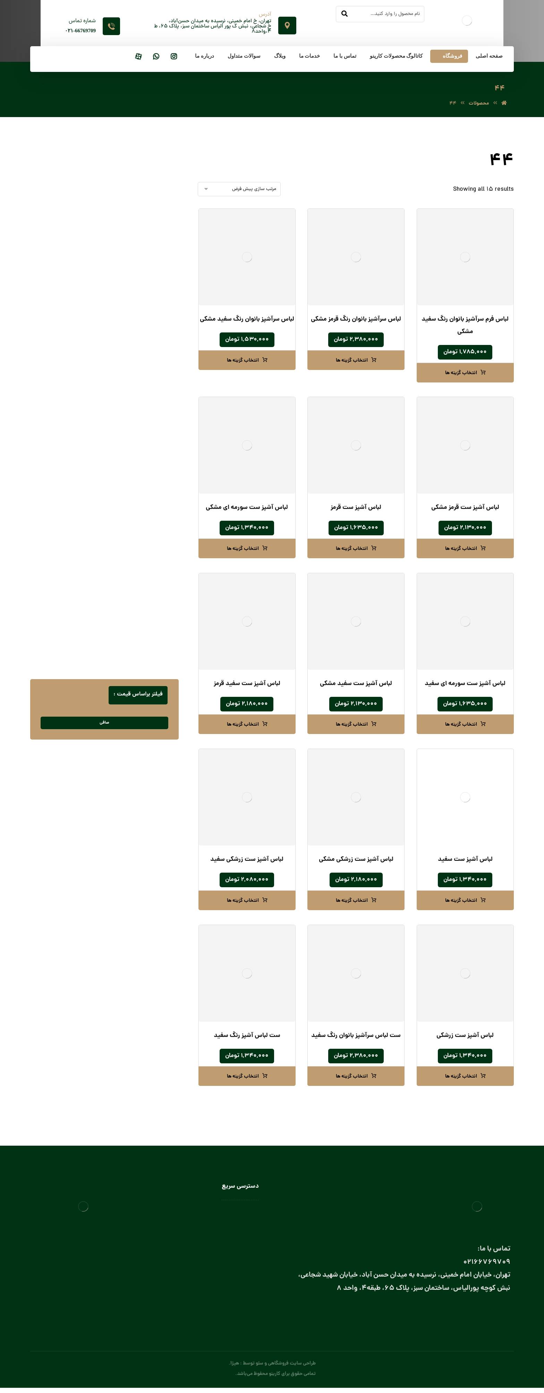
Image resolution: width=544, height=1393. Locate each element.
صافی (104, 723)
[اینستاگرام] (173, 57)
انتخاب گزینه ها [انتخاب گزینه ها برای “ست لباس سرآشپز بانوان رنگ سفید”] (352, 1077)
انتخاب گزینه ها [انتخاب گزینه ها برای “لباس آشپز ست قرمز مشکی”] (461, 550)
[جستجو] (344, 14)
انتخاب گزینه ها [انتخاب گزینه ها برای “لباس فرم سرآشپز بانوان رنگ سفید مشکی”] (461, 374)
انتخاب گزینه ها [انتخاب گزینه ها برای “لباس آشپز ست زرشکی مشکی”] (352, 902)
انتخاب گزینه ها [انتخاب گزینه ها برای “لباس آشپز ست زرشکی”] (461, 1077)
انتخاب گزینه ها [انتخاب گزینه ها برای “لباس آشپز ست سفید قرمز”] (243, 726)
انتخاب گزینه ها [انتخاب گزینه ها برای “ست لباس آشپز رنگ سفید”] (243, 1077)
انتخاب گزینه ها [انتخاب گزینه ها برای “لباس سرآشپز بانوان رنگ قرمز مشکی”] (352, 361)
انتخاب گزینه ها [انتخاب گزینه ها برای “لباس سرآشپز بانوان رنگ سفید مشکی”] (243, 361)
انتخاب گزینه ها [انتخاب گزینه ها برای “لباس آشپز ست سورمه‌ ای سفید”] (461, 726)
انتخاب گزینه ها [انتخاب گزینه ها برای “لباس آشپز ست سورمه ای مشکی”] (243, 550)
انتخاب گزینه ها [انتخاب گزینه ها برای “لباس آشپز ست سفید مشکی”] (352, 726)
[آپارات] (138, 57)
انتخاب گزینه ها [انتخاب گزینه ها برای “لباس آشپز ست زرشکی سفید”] (243, 902)
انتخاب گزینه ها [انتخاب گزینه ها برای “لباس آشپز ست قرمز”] (352, 550)
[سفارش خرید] (239, 190)
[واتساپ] (156, 57)
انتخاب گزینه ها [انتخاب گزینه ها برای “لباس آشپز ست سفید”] (461, 902)
